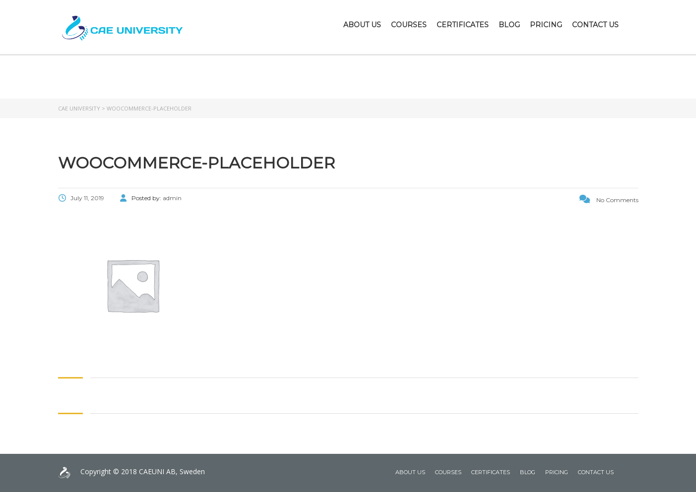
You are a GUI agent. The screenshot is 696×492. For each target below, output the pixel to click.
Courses (409, 24)
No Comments (608, 200)
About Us (362, 24)
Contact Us (595, 24)
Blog (509, 24)
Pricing (546, 24)
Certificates (463, 24)
